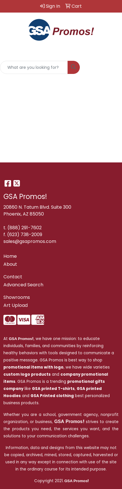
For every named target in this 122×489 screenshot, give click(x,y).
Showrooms (16, 297)
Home (10, 256)
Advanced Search (23, 284)
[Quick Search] (34, 67)
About (10, 264)
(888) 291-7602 (24, 227)
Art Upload (15, 305)
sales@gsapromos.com (29, 241)
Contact (12, 276)
